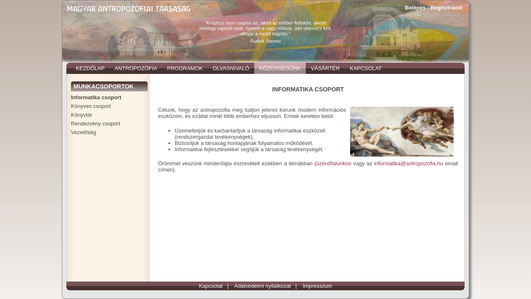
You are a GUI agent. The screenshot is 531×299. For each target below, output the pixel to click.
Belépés (415, 8)
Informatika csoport (96, 97)
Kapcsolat (210, 286)
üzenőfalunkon (333, 163)
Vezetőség (83, 132)
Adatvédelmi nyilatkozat (262, 286)
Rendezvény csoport (95, 123)
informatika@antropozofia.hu (408, 163)
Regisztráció (447, 8)
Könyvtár (81, 115)
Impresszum (317, 286)
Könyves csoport (91, 106)
